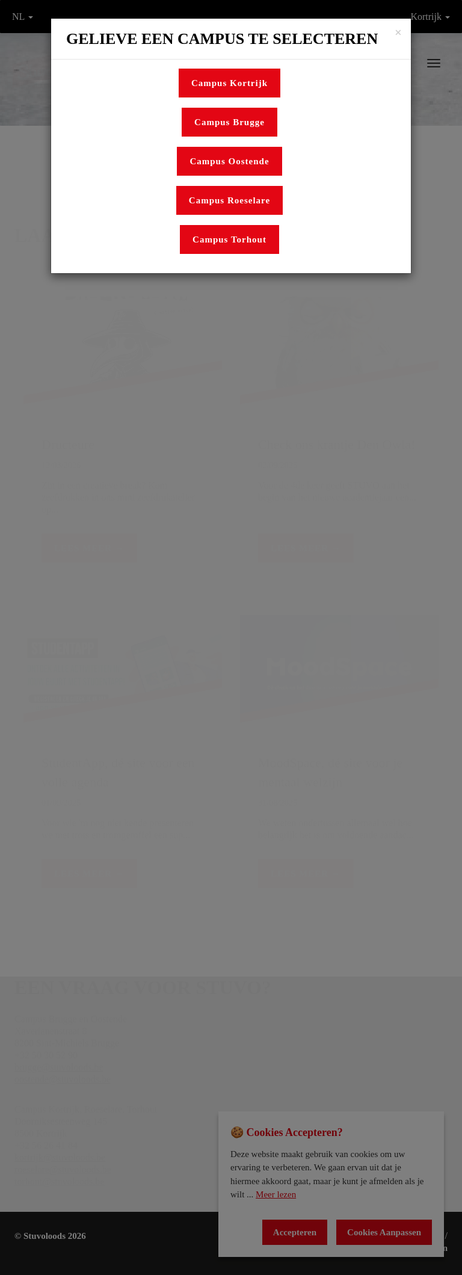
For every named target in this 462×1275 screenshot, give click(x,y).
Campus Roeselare (229, 200)
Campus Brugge (229, 122)
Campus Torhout (229, 239)
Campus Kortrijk (229, 83)
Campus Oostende (229, 161)
